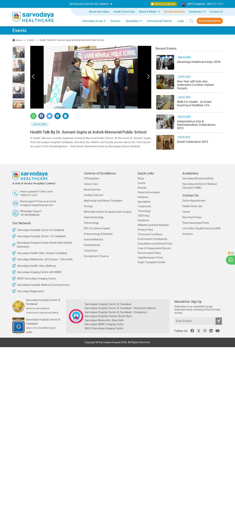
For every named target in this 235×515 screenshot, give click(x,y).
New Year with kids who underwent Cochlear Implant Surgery (195, 85)
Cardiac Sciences (93, 195)
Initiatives (143, 197)
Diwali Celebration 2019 (192, 141)
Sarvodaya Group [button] (93, 21)
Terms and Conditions (150, 234)
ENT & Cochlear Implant (97, 228)
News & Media (148, 11)
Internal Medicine (93, 239)
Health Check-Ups (124, 11)
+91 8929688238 (29, 215)
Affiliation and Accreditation (153, 225)
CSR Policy (144, 215)
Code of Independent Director (154, 248)
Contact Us (216, 11)
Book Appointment (210, 20)
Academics (195, 11)
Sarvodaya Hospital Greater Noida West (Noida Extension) (44, 244)
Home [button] (17, 40)
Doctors (115, 21)
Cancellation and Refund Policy (155, 243)
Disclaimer (143, 220)
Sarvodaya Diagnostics (30, 291)
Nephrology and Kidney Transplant (103, 200)
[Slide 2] (18, 79)
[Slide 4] (18, 106)
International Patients (159, 21)
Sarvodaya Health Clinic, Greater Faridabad (42, 253)
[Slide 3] (18, 92)
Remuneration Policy (149, 252)
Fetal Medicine (92, 245)
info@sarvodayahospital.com (36, 205)
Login (180, 21)
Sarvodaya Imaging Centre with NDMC (39, 272)
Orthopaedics (91, 178)
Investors (187, 234)
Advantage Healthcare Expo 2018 (198, 62)
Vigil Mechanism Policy (150, 257)
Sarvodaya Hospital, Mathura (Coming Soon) (43, 284)
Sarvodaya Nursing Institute (198, 178)
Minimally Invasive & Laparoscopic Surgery (108, 211)
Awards (142, 187)
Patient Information (149, 192)
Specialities (144, 201)
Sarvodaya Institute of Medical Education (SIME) (199, 186)
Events (141, 183)
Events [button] (30, 40)
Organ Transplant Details (152, 262)
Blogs (141, 178)
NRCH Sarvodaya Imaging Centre (36, 278)
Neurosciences (92, 189)
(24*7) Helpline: (205, 4)
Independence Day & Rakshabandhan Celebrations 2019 (196, 125)
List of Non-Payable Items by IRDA (201, 228)
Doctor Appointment (193, 200)
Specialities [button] (132, 21)
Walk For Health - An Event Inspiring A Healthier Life (194, 103)
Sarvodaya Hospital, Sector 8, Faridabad (40, 230)
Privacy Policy (145, 229)
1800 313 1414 (214, 4)
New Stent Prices (192, 217)
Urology (88, 206)
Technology (144, 211)
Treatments (144, 206)
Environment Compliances (152, 239)
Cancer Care (91, 184)
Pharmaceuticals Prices (195, 222)
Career (186, 211)
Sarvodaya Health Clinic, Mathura (36, 265)
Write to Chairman (163, 4)
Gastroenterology (94, 217)
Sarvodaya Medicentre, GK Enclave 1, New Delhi (44, 259)
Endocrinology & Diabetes (98, 234)
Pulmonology (91, 222)
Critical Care (91, 250)
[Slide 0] (18, 52)
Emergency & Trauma (96, 256)
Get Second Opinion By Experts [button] (89, 4)
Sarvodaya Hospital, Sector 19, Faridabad (41, 236)
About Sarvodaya (99, 11)
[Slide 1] (18, 65)
